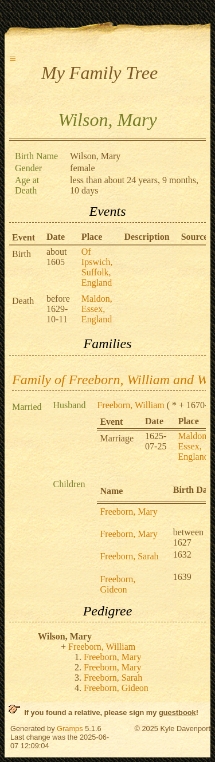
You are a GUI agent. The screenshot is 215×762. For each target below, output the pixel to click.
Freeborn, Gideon (117, 584)
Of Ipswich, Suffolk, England (97, 267)
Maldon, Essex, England (96, 309)
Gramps (70, 728)
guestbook (177, 712)
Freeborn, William (130, 405)
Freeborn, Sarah (129, 556)
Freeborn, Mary (128, 511)
